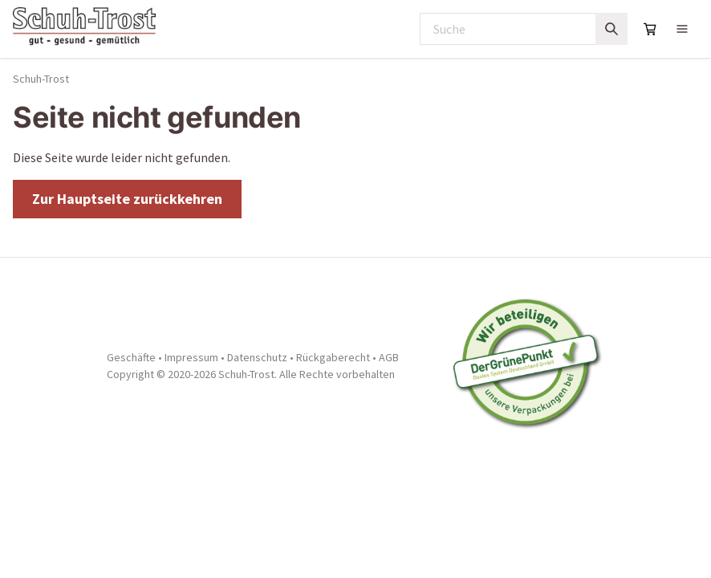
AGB (389, 357)
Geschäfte (131, 357)
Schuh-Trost (41, 78)
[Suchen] (611, 29)
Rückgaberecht (333, 357)
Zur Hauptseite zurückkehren (127, 198)
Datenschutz (257, 357)
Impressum (191, 357)
